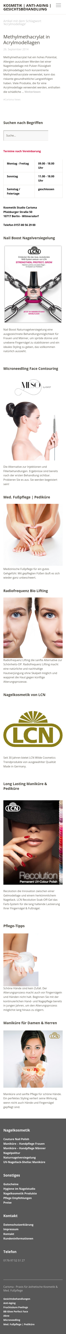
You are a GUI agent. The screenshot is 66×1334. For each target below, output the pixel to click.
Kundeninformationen (18, 1238)
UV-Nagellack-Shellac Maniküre (24, 1162)
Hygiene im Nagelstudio (19, 1189)
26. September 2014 (16, 49)
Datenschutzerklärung (18, 1225)
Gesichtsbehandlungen (16, 1298)
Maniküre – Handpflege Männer (24, 1148)
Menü (58, 5)
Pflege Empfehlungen (17, 1198)
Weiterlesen (33, 92)
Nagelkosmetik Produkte (20, 1193)
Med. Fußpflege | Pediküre (19, 1324)
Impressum (10, 1229)
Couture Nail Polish (16, 1139)
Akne (6, 1315)
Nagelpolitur (11, 1153)
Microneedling (11, 1320)
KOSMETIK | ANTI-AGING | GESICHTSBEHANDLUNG (27, 7)
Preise (7, 1202)
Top (59, 1324)
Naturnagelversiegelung (19, 1157)
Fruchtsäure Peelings (15, 1307)
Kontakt (8, 1234)
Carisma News (12, 99)
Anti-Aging (9, 1303)
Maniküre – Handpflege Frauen (24, 1144)
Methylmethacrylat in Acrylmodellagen (26, 39)
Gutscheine (10, 1184)
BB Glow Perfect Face (15, 1311)
